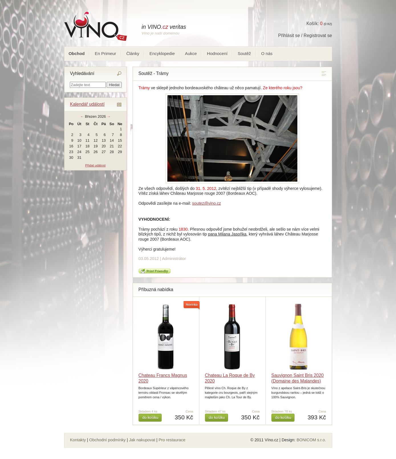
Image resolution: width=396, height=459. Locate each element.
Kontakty (78, 440)
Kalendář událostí (87, 104)
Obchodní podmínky (107, 440)
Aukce (191, 53)
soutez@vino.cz (206, 203)
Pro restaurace (172, 440)
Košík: (314, 23)
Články (132, 53)
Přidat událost (95, 165)
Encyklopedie (162, 53)
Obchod (77, 53)
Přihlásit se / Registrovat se (305, 35)
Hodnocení (217, 53)
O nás (267, 53)
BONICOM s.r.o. (311, 440)
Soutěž (244, 53)
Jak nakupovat (142, 440)
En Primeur (105, 53)
